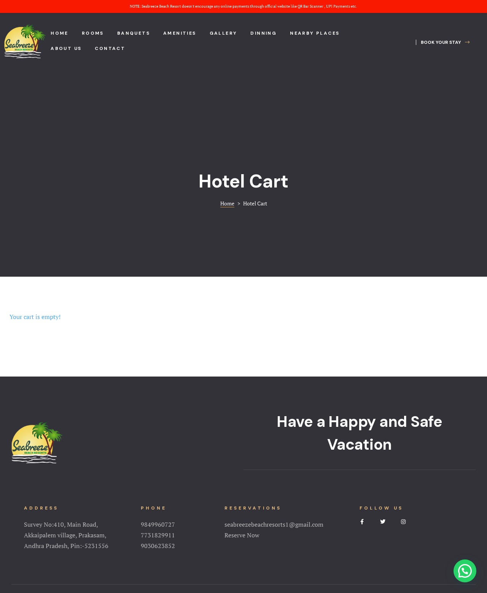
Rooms (93, 33)
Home (59, 33)
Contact (110, 48)
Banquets (133, 33)
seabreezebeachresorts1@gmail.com (273, 458)
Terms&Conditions (243, 553)
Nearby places (314, 33)
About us (66, 48)
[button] (442, 42)
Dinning (263, 33)
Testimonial (324, 541)
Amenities (179, 33)
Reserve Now (241, 469)
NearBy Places (281, 541)
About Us (152, 541)
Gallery (223, 33)
